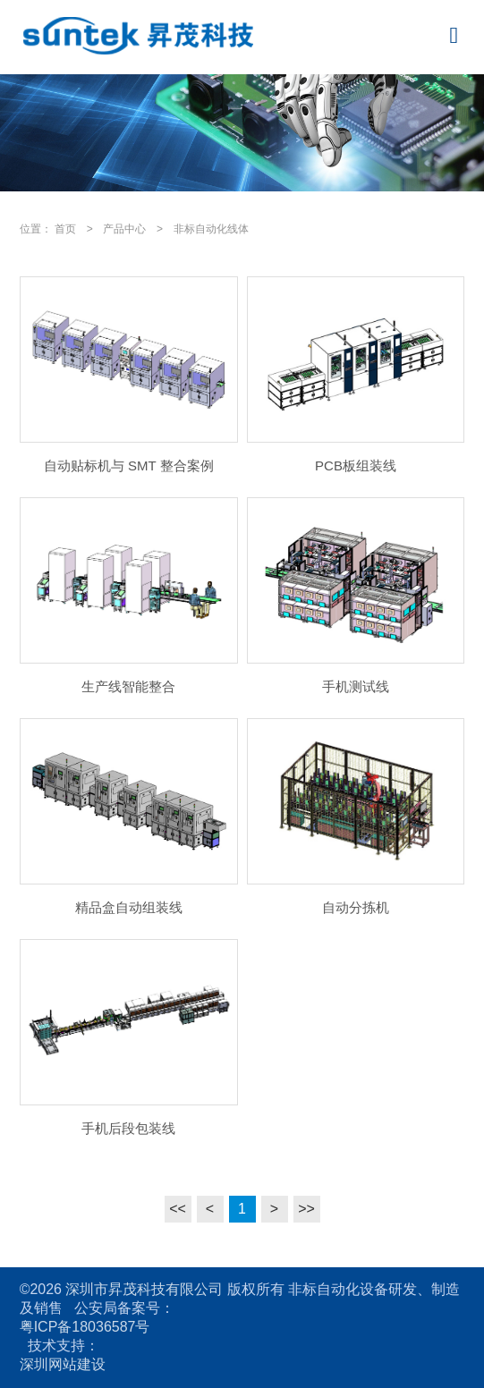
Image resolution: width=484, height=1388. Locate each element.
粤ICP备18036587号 (85, 1326)
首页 (65, 229)
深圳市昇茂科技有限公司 (144, 1289)
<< (177, 1208)
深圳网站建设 (63, 1364)
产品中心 (124, 229)
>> (306, 1208)
